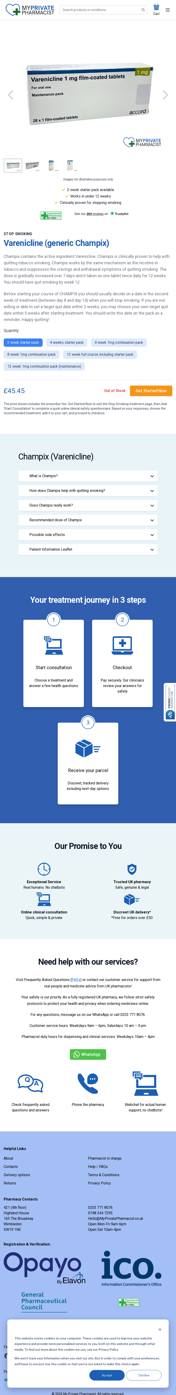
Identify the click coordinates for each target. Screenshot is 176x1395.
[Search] (104, 10)
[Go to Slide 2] (32, 165)
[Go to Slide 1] (13, 165)
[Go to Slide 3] (51, 165)
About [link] (8, 1158)
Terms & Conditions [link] (103, 1175)
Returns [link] (10, 1183)
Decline (144, 1375)
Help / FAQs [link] (98, 1166)
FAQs (76, 980)
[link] (151, 391)
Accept (107, 1375)
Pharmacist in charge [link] (104, 1158)
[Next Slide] (165, 94)
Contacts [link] (11, 1166)
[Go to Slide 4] (70, 165)
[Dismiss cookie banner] (160, 1329)
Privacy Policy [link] (99, 1183)
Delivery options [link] (17, 1175)
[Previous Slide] (10, 94)
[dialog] (88, 1353)
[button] (88, 94)
